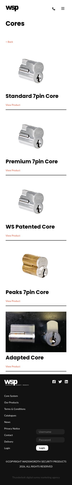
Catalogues (10, 415)
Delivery (8, 441)
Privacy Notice (12, 428)
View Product (13, 104)
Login (7, 448)
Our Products (11, 402)
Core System (11, 395)
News (7, 421)
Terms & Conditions (14, 408)
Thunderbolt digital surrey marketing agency (36, 477)
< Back (9, 41)
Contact (8, 435)
